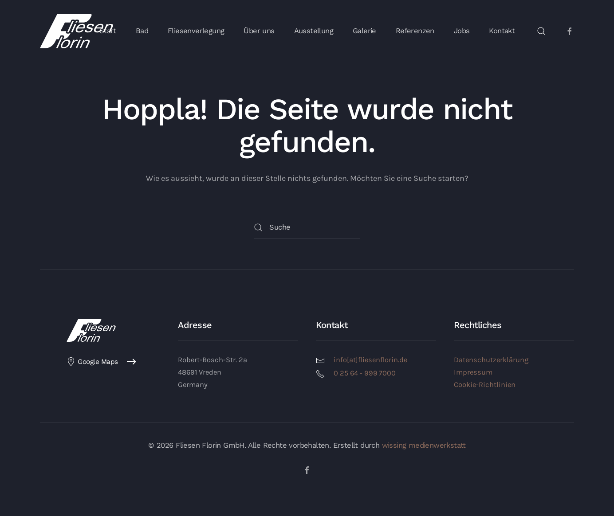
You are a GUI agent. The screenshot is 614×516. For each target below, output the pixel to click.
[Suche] (307, 227)
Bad (142, 31)
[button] (541, 31)
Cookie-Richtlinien (485, 384)
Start (107, 31)
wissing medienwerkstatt (424, 445)
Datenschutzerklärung (491, 360)
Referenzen (415, 31)
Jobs (462, 31)
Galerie (364, 31)
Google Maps (92, 361)
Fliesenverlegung (196, 31)
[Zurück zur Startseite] (76, 31)
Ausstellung (313, 31)
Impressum (473, 372)
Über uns (259, 31)
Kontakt (502, 31)
